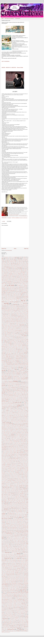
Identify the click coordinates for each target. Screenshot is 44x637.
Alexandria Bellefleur (19, 267)
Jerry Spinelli (3, 425)
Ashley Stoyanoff (25, 287)
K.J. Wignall (25, 438)
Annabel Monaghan (25, 281)
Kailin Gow (11, 440)
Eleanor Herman (8, 354)
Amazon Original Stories (10, 274)
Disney (14, 349)
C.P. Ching (10, 312)
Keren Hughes (10, 453)
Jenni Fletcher (20, 419)
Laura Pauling (24, 466)
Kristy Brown (13, 460)
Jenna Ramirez (16, 419)
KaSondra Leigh (9, 443)
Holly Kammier (22, 399)
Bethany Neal (7, 299)
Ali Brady (9, 268)
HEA (5, 393)
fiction (5, 371)
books (14, 305)
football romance (9, 372)
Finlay (19, 371)
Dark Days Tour (11, 342)
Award (12, 292)
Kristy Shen (26, 460)
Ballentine (22, 294)
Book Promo (15, 304)
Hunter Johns (5, 402)
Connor (13, 333)
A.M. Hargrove (7, 260)
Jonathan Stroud (8, 431)
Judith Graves (11, 433)
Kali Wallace (21, 440)
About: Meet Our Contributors (9, 18)
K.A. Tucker (7, 438)
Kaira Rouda (14, 440)
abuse (26, 261)
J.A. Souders (23, 408)
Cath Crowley (12, 317)
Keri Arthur (14, 453)
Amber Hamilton (9, 275)
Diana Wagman (16, 348)
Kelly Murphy (7, 451)
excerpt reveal (24, 367)
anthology (24, 283)
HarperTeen (8, 392)
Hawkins (22, 392)
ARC (5, 285)
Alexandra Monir (3, 267)
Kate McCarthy (12, 445)
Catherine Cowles (17, 317)
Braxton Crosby (25, 307)
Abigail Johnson (12, 261)
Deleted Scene (8, 346)
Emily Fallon (22, 359)
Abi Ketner (8, 261)
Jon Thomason (15, 430)
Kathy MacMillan (25, 447)
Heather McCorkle (11, 395)
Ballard (19, 294)
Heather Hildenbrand (10, 394)
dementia (14, 346)
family (9, 369)
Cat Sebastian (8, 317)
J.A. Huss (15, 408)
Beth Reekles (14, 298)
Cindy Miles (17, 328)
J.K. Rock (21, 409)
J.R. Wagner (25, 410)
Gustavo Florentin (18, 385)
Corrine (25, 334)
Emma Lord (18, 362)
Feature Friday (9, 370)
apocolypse (6, 284)
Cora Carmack (20, 334)
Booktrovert (27, 305)
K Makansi (12, 437)
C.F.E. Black (11, 311)
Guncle (14, 385)
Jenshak (23, 424)
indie (22, 404)
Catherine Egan (26, 317)
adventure (24, 263)
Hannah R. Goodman (5, 389)
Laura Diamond (22, 465)
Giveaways (15, 381)
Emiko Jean (10, 359)
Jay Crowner (21, 416)
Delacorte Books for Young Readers (17, 345)
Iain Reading (8, 403)
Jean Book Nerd (10, 417)
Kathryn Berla (8, 447)
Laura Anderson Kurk (13, 465)
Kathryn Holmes (17, 447)
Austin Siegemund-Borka (5, 290)
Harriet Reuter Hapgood (14, 392)
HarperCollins (3, 392)
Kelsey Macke (3, 452)
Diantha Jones (23, 348)
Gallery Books (9, 377)
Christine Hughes (12, 325)
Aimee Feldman (24, 264)
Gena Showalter (18, 378)
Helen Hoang (24, 396)
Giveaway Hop (10, 381)
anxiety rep (3, 284)
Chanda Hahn (25, 319)
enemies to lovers (20, 363)
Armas (2, 286)
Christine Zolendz (21, 325)
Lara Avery (18, 464)
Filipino (17, 371)
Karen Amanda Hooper (16, 441)
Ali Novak (25, 268)
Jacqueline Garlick (14, 412)
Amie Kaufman (3, 276)
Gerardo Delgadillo (23, 379)
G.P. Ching (20, 375)
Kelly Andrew (18, 450)
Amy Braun (20, 276)
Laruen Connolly (3, 465)
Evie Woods (12, 367)
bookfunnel (11, 305)
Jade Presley (19, 412)
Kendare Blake (11, 452)
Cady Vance (5, 313)
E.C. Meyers (11, 352)
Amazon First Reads (4, 274)
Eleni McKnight (19, 354)
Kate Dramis (9, 444)
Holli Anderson (3, 399)
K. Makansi (24, 437)
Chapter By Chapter (25, 320)
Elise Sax (26, 354)
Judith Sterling (15, 433)
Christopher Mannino (14, 326)
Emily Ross (24, 360)
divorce (25, 349)
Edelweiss (25, 352)
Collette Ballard (21, 332)
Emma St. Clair (8, 363)
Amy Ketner (21, 277)
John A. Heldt (3, 430)
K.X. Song (23, 439)
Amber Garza (5, 275)
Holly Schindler (7, 400)
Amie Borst (26, 275)
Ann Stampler (17, 281)
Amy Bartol (17, 276)
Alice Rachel (9, 269)
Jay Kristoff (3, 417)
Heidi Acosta (11, 396)
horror (24, 400)
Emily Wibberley (18, 361)
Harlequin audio (26, 389)
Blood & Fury (7, 301)
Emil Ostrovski (14, 359)
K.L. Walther (12, 439)
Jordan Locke (21, 431)
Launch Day (9, 465)
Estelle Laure (12, 366)
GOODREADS (17, 217)
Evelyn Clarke (5, 367)
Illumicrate (18, 403)
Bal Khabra (8, 294)
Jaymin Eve (6, 417)
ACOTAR (8, 262)
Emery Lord (3, 359)
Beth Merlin (6, 298)
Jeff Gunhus (14, 417)
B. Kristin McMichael (24, 292)
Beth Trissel (22, 298)
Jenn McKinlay (6, 419)
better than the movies (12, 299)
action (11, 262)
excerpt (19, 367)
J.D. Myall (3, 409)
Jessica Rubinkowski (14, 426)
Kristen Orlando (3, 459)
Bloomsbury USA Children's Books (23, 301)
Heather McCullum (17, 395)
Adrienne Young (8, 263)
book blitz (13, 303)
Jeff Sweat (21, 417)
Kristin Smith (6, 460)
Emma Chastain (3, 362)
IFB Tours (12, 403)
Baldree (11, 294)
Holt (14, 400)
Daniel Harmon (18, 339)
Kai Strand (3, 440)
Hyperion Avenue (10, 402)
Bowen (11, 306)
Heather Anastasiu (14, 393)
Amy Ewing (8, 277)
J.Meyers (22, 410)
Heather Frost (5, 394)
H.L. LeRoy (11, 386)
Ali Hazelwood (21, 268)
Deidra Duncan (7, 345)
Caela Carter (9, 313)
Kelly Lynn (4, 451)
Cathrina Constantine (10, 318)
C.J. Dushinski (18, 311)
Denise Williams (6, 347)
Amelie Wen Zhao (22, 275)
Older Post (26, 248)
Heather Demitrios (23, 393)
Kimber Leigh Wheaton (11, 455)
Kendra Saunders (21, 452)
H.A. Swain (25, 385)
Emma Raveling (23, 362)
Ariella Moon (25, 285)
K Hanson (9, 437)
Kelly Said (11, 451)
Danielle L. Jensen (6, 340)
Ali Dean (16, 268)
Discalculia (8, 349)
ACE (5, 262)
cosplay (27, 334)
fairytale (16, 368)
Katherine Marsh (16, 446)
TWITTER (13, 217)
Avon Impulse (8, 292)
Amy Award (13, 276)
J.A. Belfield (11, 408)
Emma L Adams (14, 362)
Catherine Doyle (22, 317)
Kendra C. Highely (16, 452)
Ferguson (26, 370)
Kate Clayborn (5, 444)
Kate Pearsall (20, 445)
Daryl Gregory (25, 342)
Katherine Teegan (4, 447)
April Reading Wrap (24, 284)
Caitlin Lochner (16, 313)
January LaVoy (19, 415)
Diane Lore (20, 348)
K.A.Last (11, 438)
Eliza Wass (14, 355)
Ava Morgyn (26, 290)
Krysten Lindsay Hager (16, 461)
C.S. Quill (14, 312)
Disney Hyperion (18, 349)
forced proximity (25, 372)
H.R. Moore (15, 386)
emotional (16, 363)
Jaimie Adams (26, 412)
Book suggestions (4, 305)
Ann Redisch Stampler (9, 281)
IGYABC (15, 403)
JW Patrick (6, 437)
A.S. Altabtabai (19, 260)
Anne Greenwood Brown (16, 282)
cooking (17, 334)
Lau (6, 465)
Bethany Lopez (3, 299)
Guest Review (10, 385)
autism (20, 290)
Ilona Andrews (24, 403)
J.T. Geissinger (3, 411)
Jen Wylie (16, 418)
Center (17, 319)
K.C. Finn (14, 438)
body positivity (11, 302)
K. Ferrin (18, 437)
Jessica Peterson (3, 426)
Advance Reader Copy (19, 263)
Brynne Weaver (15, 310)
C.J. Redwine (22, 311)
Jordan (11, 431)
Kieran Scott (20, 454)
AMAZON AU (13, 67)
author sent (17, 290)
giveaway (6, 381)
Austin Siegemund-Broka (12, 290)
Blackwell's (8, 300)
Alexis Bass (24, 267)
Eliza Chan (10, 355)
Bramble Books (25, 306)
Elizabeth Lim (18, 356)
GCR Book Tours (9, 378)
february (13, 370)
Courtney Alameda (4, 335)
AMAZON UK (8, 67)
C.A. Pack (27, 310)
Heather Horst (15, 394)
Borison (6, 306)
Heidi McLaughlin (16, 396)
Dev (20, 347)
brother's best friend (7, 310)
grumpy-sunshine (18, 384)
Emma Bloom (22, 361)
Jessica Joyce (21, 425)
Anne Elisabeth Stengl (9, 282)
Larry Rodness (25, 464)
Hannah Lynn (9, 388)
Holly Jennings (18, 399)
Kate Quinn (24, 445)
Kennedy (3, 453)
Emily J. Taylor (7, 360)
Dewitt (26, 347)
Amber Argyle (20, 274)
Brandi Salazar (17, 307)
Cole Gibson (18, 331)
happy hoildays (14, 389)
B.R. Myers (26, 293)
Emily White (13, 361)
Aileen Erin (16, 264)
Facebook (4, 368)
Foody (6, 372)
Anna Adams (21, 281)
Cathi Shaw (3, 318)
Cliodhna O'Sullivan (6, 331)
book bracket (16, 303)
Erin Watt (5, 366)
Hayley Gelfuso (25, 392)
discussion (11, 349)
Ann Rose (14, 281)
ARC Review (11, 285)
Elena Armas (15, 354)
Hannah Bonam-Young (14, 387)
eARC (18, 352)
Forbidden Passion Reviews (19, 372)
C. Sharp (24, 310)
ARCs (22, 285)
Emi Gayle (6, 359)
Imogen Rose (10, 404)
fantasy (16, 369)
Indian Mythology (15, 404)
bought (8, 306)
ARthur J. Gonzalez (6, 286)
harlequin (22, 389)
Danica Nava (14, 339)
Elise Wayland (3, 355)
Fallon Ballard (5, 369)
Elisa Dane (23, 354)
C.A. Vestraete (4, 311)
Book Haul (25, 303)
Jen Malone (13, 418)
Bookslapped (23, 305)
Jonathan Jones (20, 430)
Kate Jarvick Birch (4, 445)
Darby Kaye (24, 341)
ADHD (26, 262)
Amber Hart (13, 275)
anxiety (26, 283)
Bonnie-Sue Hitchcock (25, 302)
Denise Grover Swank (21, 346)
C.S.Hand (17, 312)
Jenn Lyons (26, 418)
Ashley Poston (21, 287)
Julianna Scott (26, 433)
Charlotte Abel (18, 321)
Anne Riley (26, 282)
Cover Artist (19, 335)
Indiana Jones (19, 404)
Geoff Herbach (9, 379)
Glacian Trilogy (23, 381)
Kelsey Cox (18, 451)
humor (25, 401)
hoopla (16, 400)
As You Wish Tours (21, 286)
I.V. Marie (25, 402)
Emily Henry (3, 360)
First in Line (22, 371)
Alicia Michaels (16, 269)
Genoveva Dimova (4, 379)
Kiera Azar (13, 454)
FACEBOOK (9, 217)
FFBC (2, 371)
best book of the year (7, 297)
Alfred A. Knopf (5, 268)
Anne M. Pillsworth (22, 282)
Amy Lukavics (24, 277)
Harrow (18, 392)
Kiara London (9, 454)
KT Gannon (21, 461)
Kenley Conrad (26, 452)
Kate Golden (22, 444)
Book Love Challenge (4, 304)
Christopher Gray (9, 326)
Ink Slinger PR (19, 405)
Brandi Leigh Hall (9, 307)
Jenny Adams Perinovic (8, 424)
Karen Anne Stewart (23, 441)
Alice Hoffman (5, 269)
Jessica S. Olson (23, 426)
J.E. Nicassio (6, 409)
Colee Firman (22, 331)
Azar (14, 292)
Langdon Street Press (13, 464)
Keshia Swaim (25, 453)
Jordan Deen (18, 431)
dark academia (6, 342)
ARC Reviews (19, 285)
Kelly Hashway (26, 450)
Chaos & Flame (20, 320)
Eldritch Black (3, 354)
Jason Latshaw (9, 416)
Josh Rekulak (22, 432)
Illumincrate (21, 403)
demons (16, 346)
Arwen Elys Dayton (12, 286)
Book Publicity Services (22, 304)
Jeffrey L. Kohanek (25, 417)
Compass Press (25, 332)
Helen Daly (20, 396)
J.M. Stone (19, 410)
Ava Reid (3, 291)
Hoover (19, 400)
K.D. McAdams (21, 438)
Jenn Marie (3, 419)
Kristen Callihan (10, 458)
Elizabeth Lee (13, 356)
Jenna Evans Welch (11, 419)
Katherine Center (11, 446)
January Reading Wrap (24, 415)
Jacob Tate (10, 412)
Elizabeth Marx (23, 356)
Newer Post (4, 248)
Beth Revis (18, 298)
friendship (11, 375)
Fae (6, 368)
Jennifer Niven (16, 423)
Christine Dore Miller (15, 324)
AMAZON (3, 67)
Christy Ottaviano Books (19, 327)
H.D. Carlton (5, 386)
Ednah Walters (3, 353)
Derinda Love (17, 347)
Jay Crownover (25, 416)
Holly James (14, 399)
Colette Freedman (4, 332)
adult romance (13, 263)
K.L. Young (16, 439)
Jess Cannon (7, 425)
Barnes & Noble (20, 67)
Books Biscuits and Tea (18, 305)
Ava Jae (23, 290)
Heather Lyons (23, 394)
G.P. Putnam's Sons (15, 376)
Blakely (12, 300)
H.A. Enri (22, 385)
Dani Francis (5, 339)
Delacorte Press (24, 345)
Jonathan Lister (3, 431)
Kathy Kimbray (21, 447)
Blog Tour (23, 300)
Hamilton (5, 387)
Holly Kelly (26, 399)
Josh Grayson (18, 432)
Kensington (6, 453)
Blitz (14, 300)
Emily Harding (25, 359)
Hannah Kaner (5, 388)
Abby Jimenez (4, 261)
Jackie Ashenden (11, 411)
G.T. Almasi (20, 376)
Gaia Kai (6, 377)
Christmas (26, 325)
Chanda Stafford (3, 320)
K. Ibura (21, 437)
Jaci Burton (7, 411)
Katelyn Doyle (6, 446)
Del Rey (11, 345)
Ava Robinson (6, 291)
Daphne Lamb (15, 341)
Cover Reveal (23, 335)
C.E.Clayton (7, 311)
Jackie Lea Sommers (20, 411)
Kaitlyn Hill (18, 440)
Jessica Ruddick (19, 426)
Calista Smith (20, 313)
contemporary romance (7, 334)
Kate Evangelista (13, 444)
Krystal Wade (10, 461)
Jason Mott (13, 416)
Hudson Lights (17, 401)
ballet (24, 294)
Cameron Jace (13, 314)
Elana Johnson (21, 353)
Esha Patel (8, 366)
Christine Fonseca (22, 324)
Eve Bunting (25, 366)
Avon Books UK (24, 291)
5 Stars (19, 258)
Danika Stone (6, 341)
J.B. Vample (27, 408)
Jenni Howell (24, 419)
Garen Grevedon (18, 377)
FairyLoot (13, 368)
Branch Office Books (4, 307)
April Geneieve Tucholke (18, 284)
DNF (27, 349)
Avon (12, 291)
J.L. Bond (24, 409)
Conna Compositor (9, 333)
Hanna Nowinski (8, 387)
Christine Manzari (17, 325)
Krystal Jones (6, 461)
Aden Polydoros (23, 262)
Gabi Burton (24, 376)
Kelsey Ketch (22, 451)
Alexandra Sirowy (14, 267)
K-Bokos (15, 437)
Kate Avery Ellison (23, 443)
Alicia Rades (20, 269)
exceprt (16, 367)
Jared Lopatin (5, 416)
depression (13, 347)
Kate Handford (25, 444)
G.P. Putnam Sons (24, 375)
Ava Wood (10, 291)
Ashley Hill (17, 287)
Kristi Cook (12, 459)
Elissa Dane (7, 355)
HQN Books (13, 401)
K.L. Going (5, 439)
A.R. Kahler (14, 260)
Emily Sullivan (5, 361)
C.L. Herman (26, 311)
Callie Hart (24, 313)
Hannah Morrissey (14, 388)
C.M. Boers (3, 312)
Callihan (27, 313)
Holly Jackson (11, 399)
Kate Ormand (16, 445)
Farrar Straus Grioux (23, 369)
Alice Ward (13, 269)
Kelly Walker (14, 451)
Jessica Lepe (25, 425)
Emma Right (26, 362)
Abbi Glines (23, 260)
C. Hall (21, 310)
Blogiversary (3, 301)
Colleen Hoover (9, 332)
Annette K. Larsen (4, 283)
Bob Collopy (7, 302)
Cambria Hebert (4, 314)
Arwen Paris (16, 286)
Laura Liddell (20, 466)
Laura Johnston (16, 466)
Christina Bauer (12, 323)
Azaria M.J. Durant (18, 292)
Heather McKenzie (22, 395)
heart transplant (9, 393)
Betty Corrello (17, 299)
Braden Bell (17, 306)
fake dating (24, 368)
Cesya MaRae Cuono (21, 319)
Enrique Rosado (26, 363)
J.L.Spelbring (6, 410)
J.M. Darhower (11, 410)
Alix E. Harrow (18, 270)
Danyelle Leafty (10, 341)
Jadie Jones (22, 412)
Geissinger (14, 378)
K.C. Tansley (17, 438)
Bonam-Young (15, 302)
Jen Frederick (6, 418)
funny (13, 375)
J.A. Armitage (7, 408)
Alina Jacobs (24, 269)
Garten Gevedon (23, 377)
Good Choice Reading (19, 382)
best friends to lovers (18, 297)
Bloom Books (12, 301)
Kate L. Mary (8, 445)
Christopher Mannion (20, 326)
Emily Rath (21, 360)
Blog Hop (17, 300)
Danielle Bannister (23, 339)
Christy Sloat (24, 327)
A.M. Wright (11, 260)
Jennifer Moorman (6, 423)
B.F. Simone (18, 293)
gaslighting (27, 377)
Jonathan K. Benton (25, 430)
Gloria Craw (27, 381)
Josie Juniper (26, 432)
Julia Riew (23, 433)
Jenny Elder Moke (14, 424)
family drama (12, 369)
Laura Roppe (14, 467)
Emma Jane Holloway (8, 362)
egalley (12, 353)
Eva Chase (16, 366)
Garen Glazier (13, 377)
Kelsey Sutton (7, 452)
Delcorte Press (3, 346)
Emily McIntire (17, 360)
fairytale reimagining (20, 368)
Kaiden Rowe (7, 440)
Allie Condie (25, 270)
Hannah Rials (10, 389)
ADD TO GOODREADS (5, 61)
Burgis (19, 310)
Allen (21, 270)
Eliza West (17, 355)
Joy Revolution (7, 433)
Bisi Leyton (24, 299)
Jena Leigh (23, 418)
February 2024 (17, 370)
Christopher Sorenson (4, 327)
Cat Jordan (5, 317)
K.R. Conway (19, 439)
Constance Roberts (22, 333)
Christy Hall (14, 327)
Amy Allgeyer (9, 276)
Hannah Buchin (23, 387)
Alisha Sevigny (9, 270)
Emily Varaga (9, 361)
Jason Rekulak (17, 416)
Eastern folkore (21, 352)
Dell (11, 346)
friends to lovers (7, 375)
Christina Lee (6, 324)
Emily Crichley (18, 359)
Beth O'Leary (10, 298)
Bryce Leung (11, 310)
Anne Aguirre (4, 282)
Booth (3, 306)
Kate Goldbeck (18, 444)
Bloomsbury (16, 301)
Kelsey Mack (26, 451)
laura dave (18, 465)
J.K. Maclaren (17, 409)
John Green (7, 430)
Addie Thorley (14, 262)
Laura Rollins (10, 467)
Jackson (25, 411)
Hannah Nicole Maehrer (20, 388)
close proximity (11, 331)
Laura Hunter (11, 466)
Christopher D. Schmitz (4, 326)
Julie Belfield (12, 434)
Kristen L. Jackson (25, 458)
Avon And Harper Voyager (18, 291)
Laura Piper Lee (6, 467)
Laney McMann (8, 464)
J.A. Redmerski (19, 408)
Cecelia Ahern (21, 318)
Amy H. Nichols (12, 277)
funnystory (16, 375)
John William (11, 430)
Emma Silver (3, 363)
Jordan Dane (14, 431)
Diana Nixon (11, 348)
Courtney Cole (9, 335)
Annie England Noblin (14, 283)
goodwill (24, 382)
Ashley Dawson (3, 287)
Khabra (2, 454)
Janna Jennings (6, 415)
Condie (2, 333)
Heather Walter (7, 396)
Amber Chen (24, 274)
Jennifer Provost (20, 423)
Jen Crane (3, 418)
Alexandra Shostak (8, 267)
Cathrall (7, 318)
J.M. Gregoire (15, 410)
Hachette (18, 386)
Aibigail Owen (12, 264)
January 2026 (15, 415)
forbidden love (13, 372)
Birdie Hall (21, 299)
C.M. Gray (7, 312)
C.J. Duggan (15, 311)
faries (19, 369)
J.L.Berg (3, 410)
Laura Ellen (26, 465)
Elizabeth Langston (8, 356)
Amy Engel (5, 277)
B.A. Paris (8, 293)
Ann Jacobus (3, 281)
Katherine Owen (21, 446)
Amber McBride (17, 275)
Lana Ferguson (3, 464)
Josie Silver (3, 433)
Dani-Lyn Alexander (9, 339)
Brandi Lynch (13, 307)
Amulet (6, 276)
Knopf (10, 457)
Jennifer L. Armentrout (6, 422)
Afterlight (8, 264)
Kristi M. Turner (16, 459)
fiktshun (14, 371)
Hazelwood (3, 393)
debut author (3, 345)
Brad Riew (14, 306)
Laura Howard (7, 466)
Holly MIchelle (3, 400)
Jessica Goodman (17, 425)
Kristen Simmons (8, 459)
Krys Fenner (3, 461)
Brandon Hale (21, 307)
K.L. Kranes (9, 439)
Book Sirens (26, 304)
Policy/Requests (17, 18)
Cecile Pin (6, 319)
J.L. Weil (27, 409)
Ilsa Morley (7, 404)
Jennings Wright (3, 424)
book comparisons (20, 303)
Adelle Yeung (18, 262)
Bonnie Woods (20, 302)
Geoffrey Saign (13, 379)
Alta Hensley (12, 271)
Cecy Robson (9, 319)
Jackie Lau (15, 411)
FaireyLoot (9, 368)
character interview (13, 321)
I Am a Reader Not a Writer (17, 402)
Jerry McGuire (26, 424)
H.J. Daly (9, 386)
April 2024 (10, 284)
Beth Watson (25, 298)
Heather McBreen (6, 395)
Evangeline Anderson (20, 366)
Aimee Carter (20, 264)
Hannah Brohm (19, 387)
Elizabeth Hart (3, 356)
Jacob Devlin (6, 412)
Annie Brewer (9, 283)
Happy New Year (18, 389)
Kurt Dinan (25, 461)
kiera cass (16, 454)
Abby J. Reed (26, 260)
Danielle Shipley (22, 340)
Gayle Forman (4, 378)
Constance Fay (16, 333)
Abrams (24, 261)
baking (5, 294)
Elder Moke (25, 353)
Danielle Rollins (17, 340)
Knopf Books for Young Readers (16, 457)
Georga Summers (18, 379)
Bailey (2, 294)
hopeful (22, 400)
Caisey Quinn (12, 313)
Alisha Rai (6, 270)
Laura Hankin (3, 466)
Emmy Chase (12, 363)
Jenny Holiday (19, 424)
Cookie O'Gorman (13, 334)
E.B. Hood (3, 352)
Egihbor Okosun (16, 353)
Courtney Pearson (14, 335)
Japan (2, 416)
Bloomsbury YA (3, 302)
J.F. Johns (10, 409)
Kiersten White (24, 454)
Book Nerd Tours (9, 304)
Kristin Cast (20, 459)
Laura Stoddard (22, 467)
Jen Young (19, 418)
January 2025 (11, 415)
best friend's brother (12, 297)
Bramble (21, 306)
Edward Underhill (8, 353)
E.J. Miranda (14, 352)
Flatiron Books (26, 371)
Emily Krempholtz (12, 360)
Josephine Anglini (14, 432)
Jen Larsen (10, 418)
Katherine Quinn (25, 446)
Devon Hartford (23, 347)
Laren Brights (21, 464)
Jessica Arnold (12, 425)
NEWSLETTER (4, 217)
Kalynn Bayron (25, 440)
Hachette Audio (22, 386)
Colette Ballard (26, 331)
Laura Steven (17, 467)
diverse (23, 349)
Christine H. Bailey (7, 325)
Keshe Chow (21, 453)
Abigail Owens (20, 261)
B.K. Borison (22, 293)
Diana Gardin (8, 348)
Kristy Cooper (17, 460)
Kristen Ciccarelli (15, 458)
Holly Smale (11, 400)
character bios (8, 321)
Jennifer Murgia (11, 423)
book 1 (2, 303)
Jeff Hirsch (18, 417)
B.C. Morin (15, 293)
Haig (25, 386)
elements (12, 354)
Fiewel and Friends (9, 371)
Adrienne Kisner (3, 263)
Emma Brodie (25, 361)
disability (5, 349)
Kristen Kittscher (20, 458)
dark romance (21, 342)
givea (3, 381)
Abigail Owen (16, 261)
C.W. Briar (20, 312)
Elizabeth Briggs (21, 355)
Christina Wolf (10, 324)
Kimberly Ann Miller (22, 455)
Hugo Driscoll (21, 401)
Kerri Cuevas (17, 453)
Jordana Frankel (5, 432)
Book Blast (6, 303)
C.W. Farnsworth (24, 312)
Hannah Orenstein (26, 388)
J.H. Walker (13, 409)
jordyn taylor (9, 432)
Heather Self (26, 395)
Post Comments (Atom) (8, 250)
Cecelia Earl (25, 318)
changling (7, 320)
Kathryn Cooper (12, 447)
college (17, 332)
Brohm (3, 310)
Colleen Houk (13, 332)
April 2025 (13, 284)
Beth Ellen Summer (24, 297)
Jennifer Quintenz (25, 423)
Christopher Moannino (25, 326)
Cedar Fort (13, 319)
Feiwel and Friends (22, 370)
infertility (25, 404)
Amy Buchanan (24, 276)
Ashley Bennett (25, 286)
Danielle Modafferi (12, 340)
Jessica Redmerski (8, 426)
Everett (9, 367)
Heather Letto (19, 394)
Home (2, 18)
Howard (10, 401)
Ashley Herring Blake (12, 287)
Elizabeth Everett (25, 355)
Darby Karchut (19, 341)
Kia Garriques (5, 454)
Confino (5, 333)
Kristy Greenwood (22, 460)
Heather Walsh (3, 396)
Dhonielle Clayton (4, 348)
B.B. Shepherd (11, 293)
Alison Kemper (14, 270)
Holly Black (7, 399)
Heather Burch (18, 393)
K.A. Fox (27, 437)
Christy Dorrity (10, 327)
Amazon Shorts (16, 274)
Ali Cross (13, 268)
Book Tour (8, 305)
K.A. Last (3, 438)
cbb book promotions (16, 318)
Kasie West (4, 443)
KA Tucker (27, 439)
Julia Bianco (19, 433)
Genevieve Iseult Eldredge (24, 378)
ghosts (26, 379)
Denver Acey (10, 347)
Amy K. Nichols (17, 277)
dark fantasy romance (16, 342)
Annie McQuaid (19, 283)
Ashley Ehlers (7, 287)
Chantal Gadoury (16, 320)
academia (3, 262)
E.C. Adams (7, 352)
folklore (3, 372)
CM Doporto (15, 331)
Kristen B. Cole (5, 458)
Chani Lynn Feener (11, 320)
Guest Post (3, 385)
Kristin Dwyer (24, 459)
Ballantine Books (15, 294)
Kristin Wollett (9, 460)
